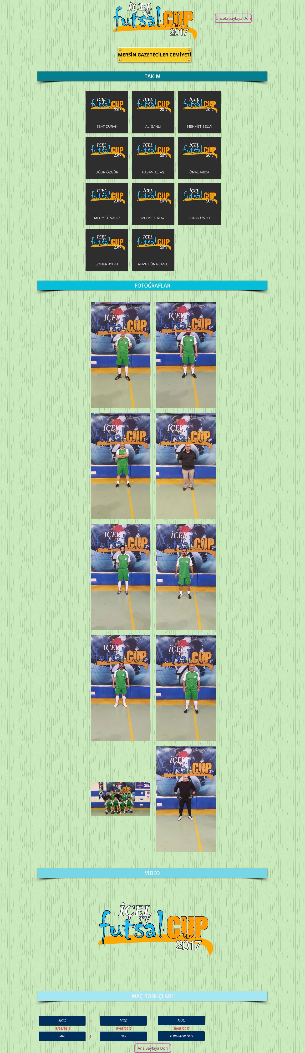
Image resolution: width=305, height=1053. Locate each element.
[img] (107, 112)
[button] (154, 54)
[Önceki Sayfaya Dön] (233, 18)
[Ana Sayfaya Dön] (152, 1048)
